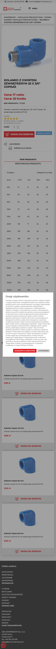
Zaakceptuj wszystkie (24, 351)
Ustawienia (43, 351)
